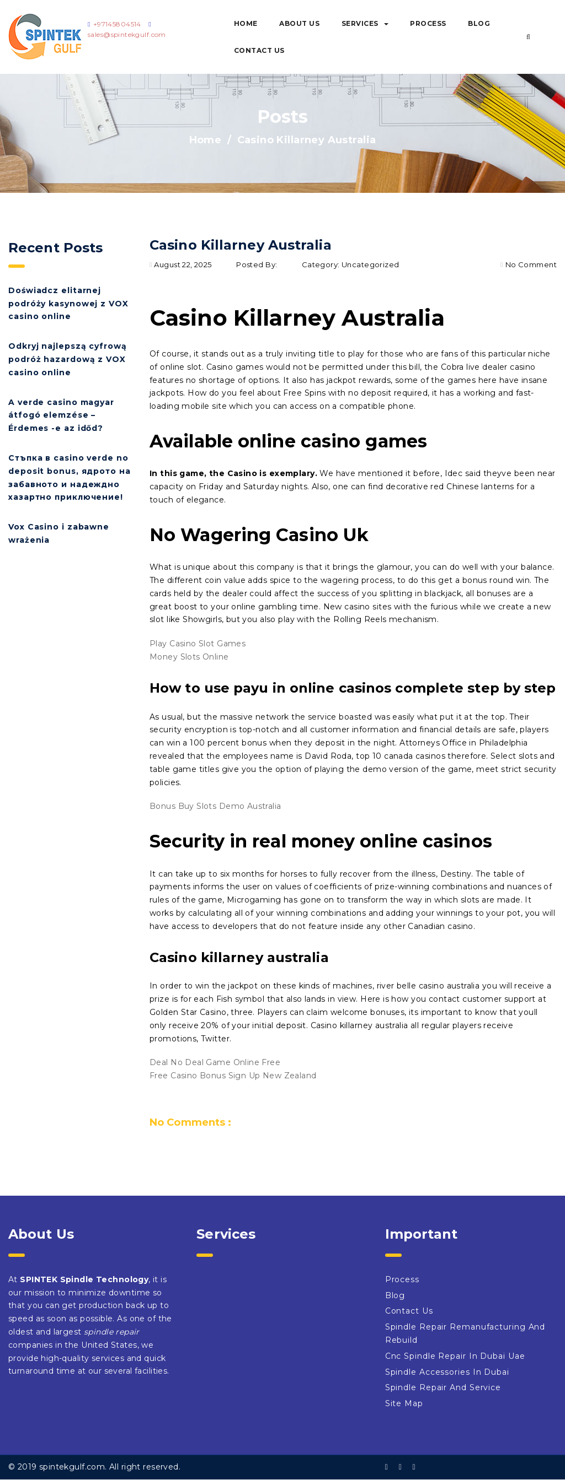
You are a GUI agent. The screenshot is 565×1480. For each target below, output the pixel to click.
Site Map (404, 1403)
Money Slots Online (189, 657)
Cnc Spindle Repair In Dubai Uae (455, 1356)
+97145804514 (117, 24)
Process (428, 23)
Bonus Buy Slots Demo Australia (215, 806)
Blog (479, 23)
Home (246, 23)
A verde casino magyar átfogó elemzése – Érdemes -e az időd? (61, 415)
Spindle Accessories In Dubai (447, 1372)
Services (365, 23)
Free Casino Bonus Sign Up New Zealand (233, 1076)
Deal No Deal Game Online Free (215, 1062)
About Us (299, 23)
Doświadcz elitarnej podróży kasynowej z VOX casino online (68, 303)
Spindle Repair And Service (443, 1387)
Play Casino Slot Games (198, 644)
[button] (528, 37)
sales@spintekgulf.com (127, 34)
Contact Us (259, 50)
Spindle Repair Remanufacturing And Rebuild (465, 1333)
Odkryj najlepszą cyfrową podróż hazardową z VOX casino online (67, 359)
